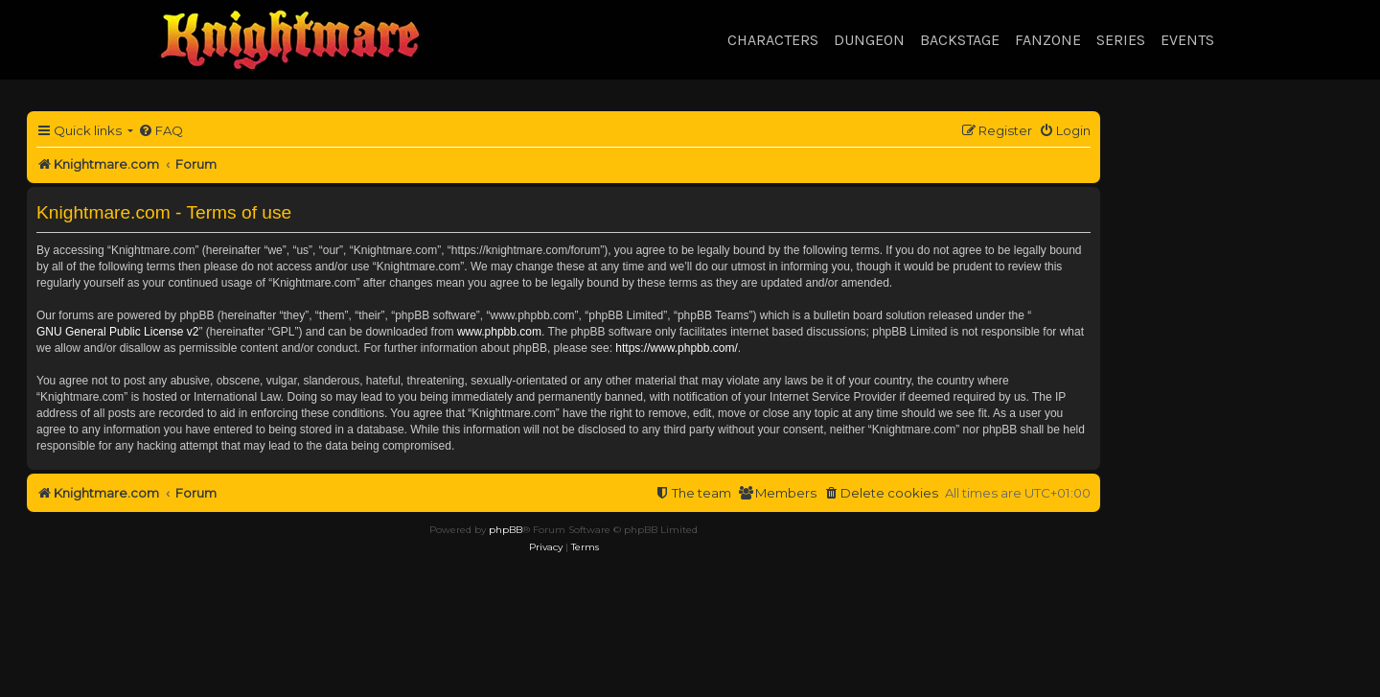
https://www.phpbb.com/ (676, 348)
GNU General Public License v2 (117, 331)
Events (1187, 40)
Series (1120, 40)
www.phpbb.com (499, 331)
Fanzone (1048, 40)
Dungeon (869, 40)
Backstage (960, 40)
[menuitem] (160, 131)
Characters (772, 40)
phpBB (505, 529)
